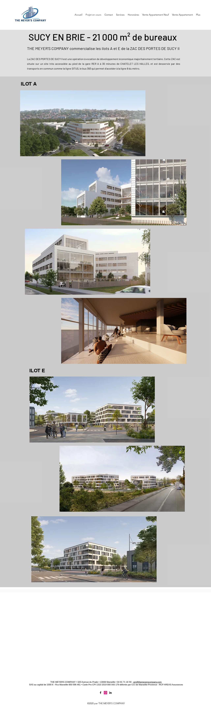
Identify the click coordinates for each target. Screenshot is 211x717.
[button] (155, 15)
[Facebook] (100, 692)
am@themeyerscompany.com (147, 682)
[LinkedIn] (110, 692)
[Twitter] (105, 692)
